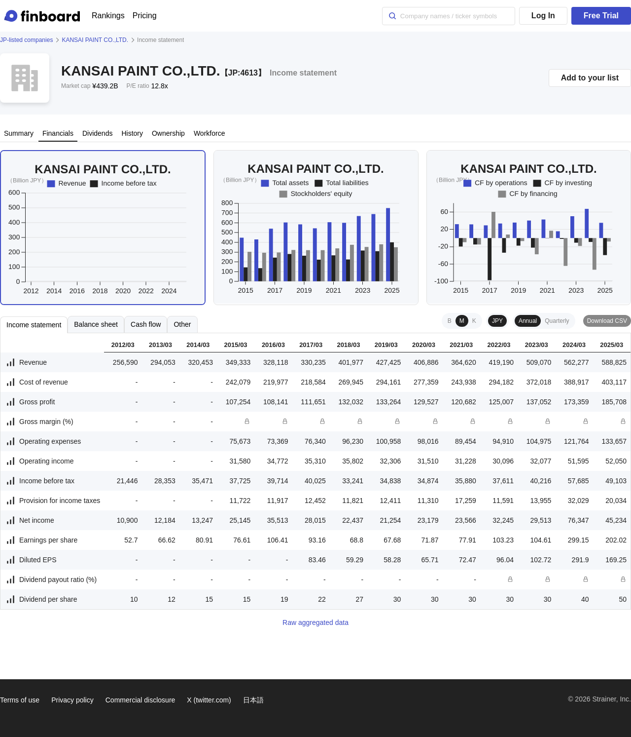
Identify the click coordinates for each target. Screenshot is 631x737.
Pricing (145, 15)
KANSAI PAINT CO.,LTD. (95, 40)
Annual (528, 320)
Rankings (108, 15)
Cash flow (146, 324)
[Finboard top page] (44, 16)
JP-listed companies (26, 40)
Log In (543, 15)
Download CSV (607, 320)
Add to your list (590, 78)
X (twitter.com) (209, 700)
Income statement (33, 325)
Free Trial (601, 15)
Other (182, 324)
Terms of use (19, 700)
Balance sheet (96, 324)
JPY (497, 320)
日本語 (253, 700)
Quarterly (557, 320)
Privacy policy (72, 700)
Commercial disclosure (140, 700)
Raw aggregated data (315, 622)
